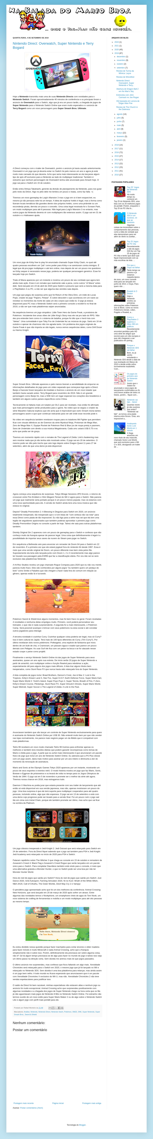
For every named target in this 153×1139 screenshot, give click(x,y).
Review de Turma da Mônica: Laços (125, 72)
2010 (117, 175)
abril (119, 129)
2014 (117, 160)
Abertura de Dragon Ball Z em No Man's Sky (127, 90)
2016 (117, 152)
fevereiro (121, 136)
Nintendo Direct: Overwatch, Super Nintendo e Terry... (125, 83)
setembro (121, 68)
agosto (120, 114)
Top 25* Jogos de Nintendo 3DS (133, 189)
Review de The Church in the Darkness (127, 108)
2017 (117, 148)
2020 (117, 49)
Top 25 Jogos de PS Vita (132, 242)
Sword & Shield (31, 1014)
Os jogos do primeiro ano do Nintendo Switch (132, 377)
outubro (120, 64)
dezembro (121, 56)
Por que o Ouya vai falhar (133, 266)
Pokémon (68, 1012)
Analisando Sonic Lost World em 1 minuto (132, 427)
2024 (117, 42)
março (120, 133)
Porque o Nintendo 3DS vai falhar (133, 347)
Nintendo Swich (57, 1012)
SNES (74, 1012)
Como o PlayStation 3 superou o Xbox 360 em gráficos (132, 322)
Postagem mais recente (24, 1103)
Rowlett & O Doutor (132, 292)
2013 (117, 163)
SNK (80, 1012)
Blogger (82, 1125)
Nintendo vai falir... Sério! (132, 401)
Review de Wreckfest (125, 77)
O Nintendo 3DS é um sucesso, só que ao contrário (132, 218)
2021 (117, 46)
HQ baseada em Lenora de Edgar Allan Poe (127, 102)
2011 (117, 171)
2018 (117, 145)
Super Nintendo (89, 1012)
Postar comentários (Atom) (31, 1108)
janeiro (120, 140)
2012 (117, 167)
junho (119, 121)
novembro (121, 60)
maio (119, 125)
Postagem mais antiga (91, 1103)
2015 (117, 156)
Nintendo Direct (44, 1012)
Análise (26, 1012)
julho (119, 118)
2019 (117, 53)
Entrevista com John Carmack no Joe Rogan (127, 96)
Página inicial (58, 1103)
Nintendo (34, 1012)
